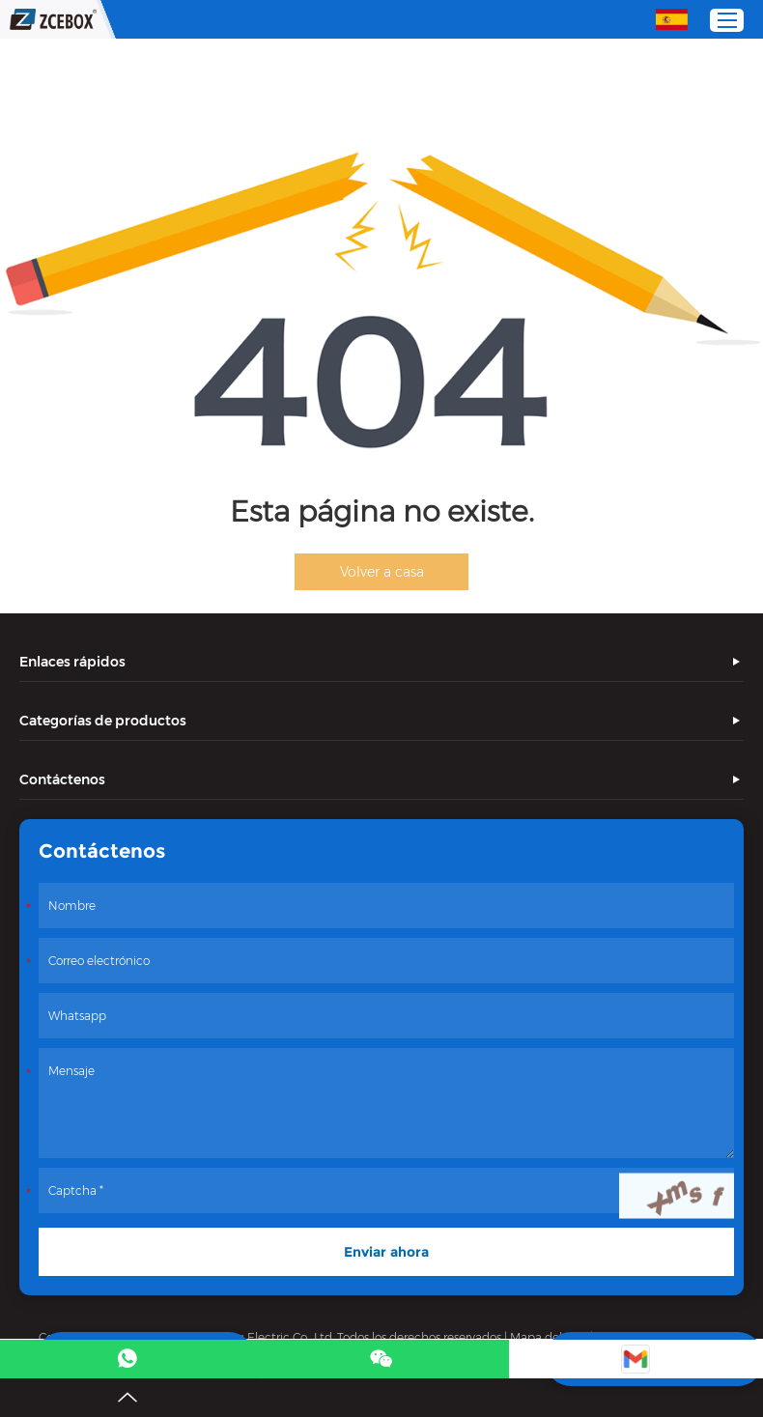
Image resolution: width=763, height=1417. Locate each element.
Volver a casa (382, 572)
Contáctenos (62, 779)
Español (672, 19)
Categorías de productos (102, 720)
